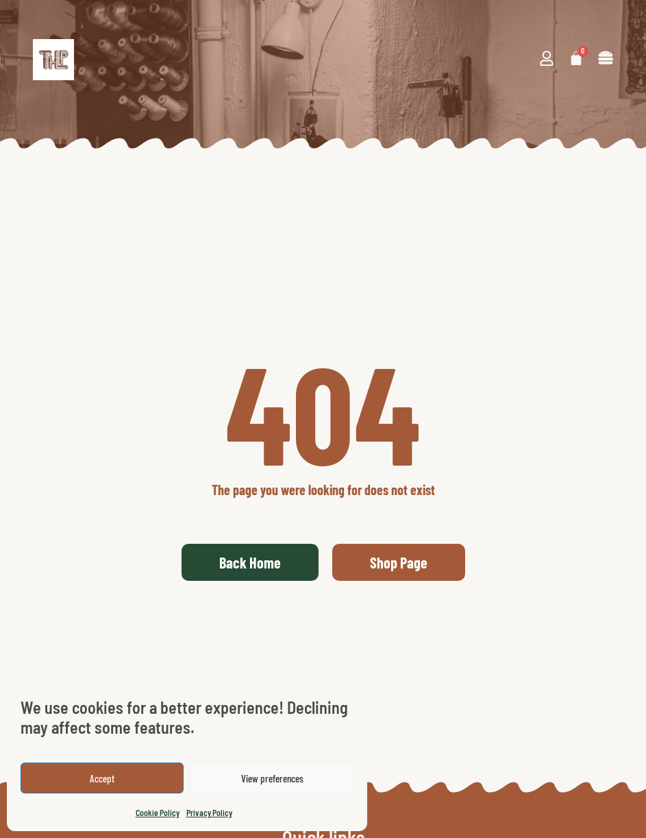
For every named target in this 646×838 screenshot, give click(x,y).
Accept (102, 778)
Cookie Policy (157, 812)
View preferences (272, 778)
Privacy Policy (209, 812)
